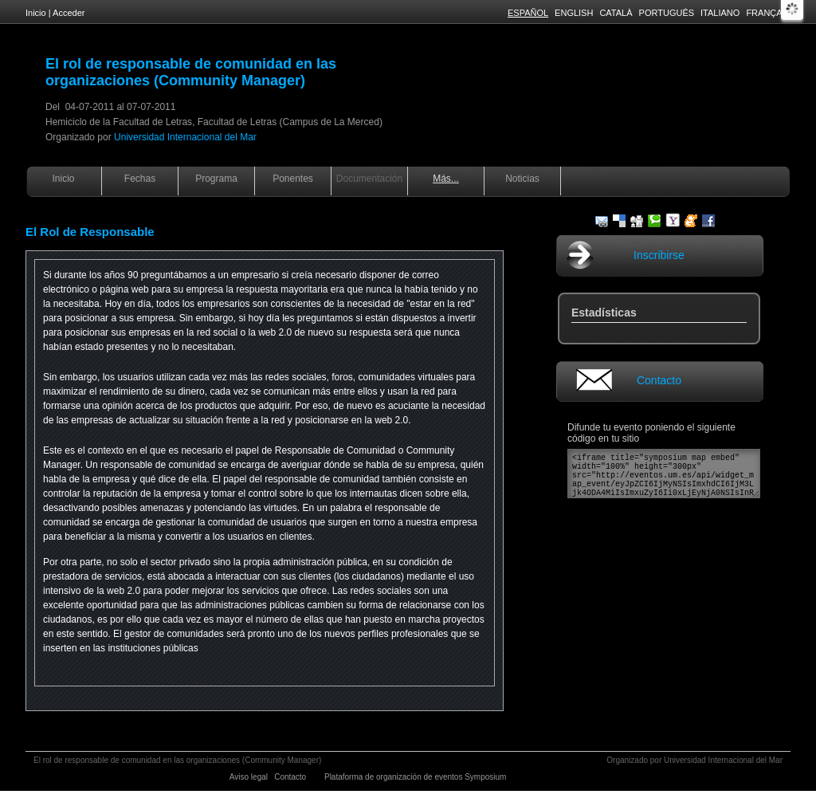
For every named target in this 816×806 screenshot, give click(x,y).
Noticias (522, 178)
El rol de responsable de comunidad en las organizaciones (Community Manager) (190, 72)
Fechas (139, 178)
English (574, 13)
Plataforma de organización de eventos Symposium (416, 777)
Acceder (68, 13)
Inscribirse (659, 255)
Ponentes (293, 178)
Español (528, 13)
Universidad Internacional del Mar (185, 137)
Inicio (36, 13)
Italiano (720, 13)
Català (615, 13)
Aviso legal (250, 777)
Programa (216, 178)
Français (768, 13)
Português (666, 13)
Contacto (659, 380)
